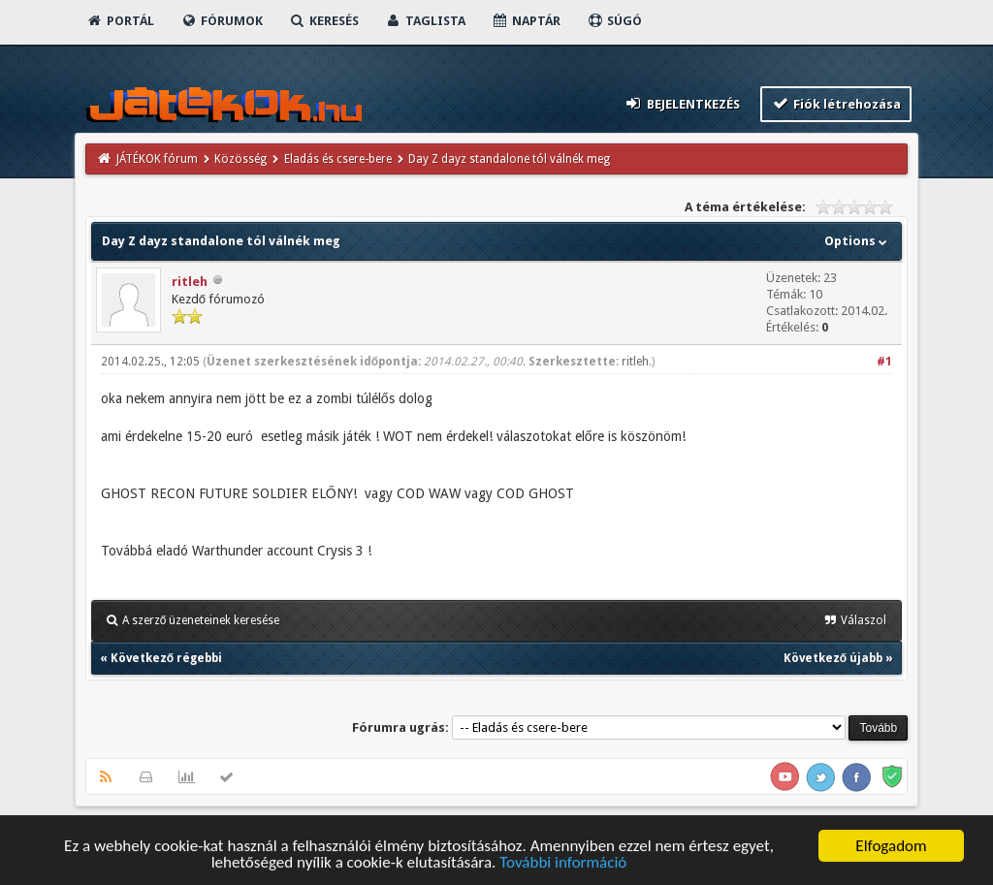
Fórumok (221, 21)
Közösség (240, 159)
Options (857, 241)
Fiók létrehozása (836, 103)
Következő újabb (833, 658)
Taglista (425, 21)
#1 (884, 361)
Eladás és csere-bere (338, 159)
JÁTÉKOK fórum (157, 159)
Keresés (324, 21)
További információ (562, 865)
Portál (120, 21)
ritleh (190, 281)
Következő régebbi (166, 658)
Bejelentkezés (682, 103)
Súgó (614, 21)
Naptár (526, 21)
